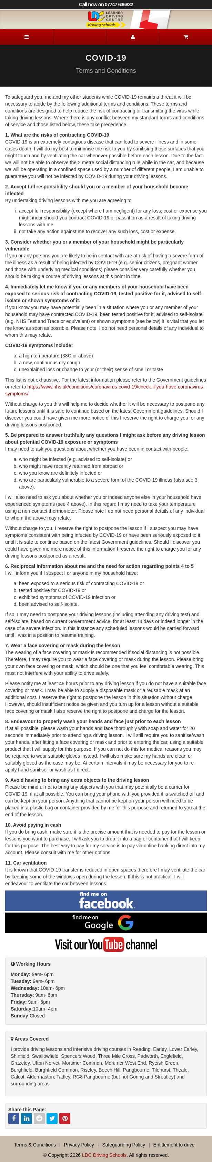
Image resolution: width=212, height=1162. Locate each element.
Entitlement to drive (174, 1145)
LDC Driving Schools (104, 1155)
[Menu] (26, 37)
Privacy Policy (79, 1145)
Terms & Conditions (35, 1145)
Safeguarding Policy (123, 1145)
